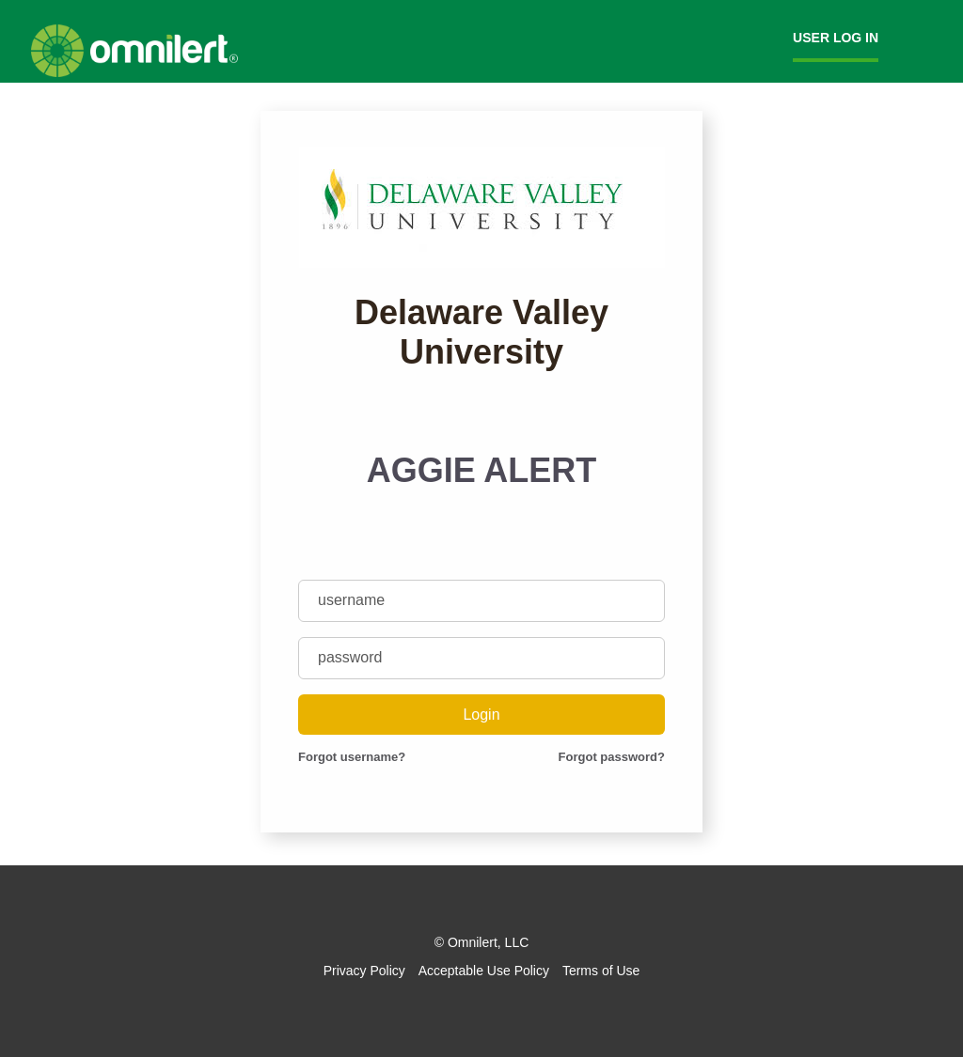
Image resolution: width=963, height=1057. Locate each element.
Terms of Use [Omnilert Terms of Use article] (600, 970)
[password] (481, 658)
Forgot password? (612, 757)
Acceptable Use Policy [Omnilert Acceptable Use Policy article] (483, 970)
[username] (481, 601)
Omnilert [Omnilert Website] (472, 942)
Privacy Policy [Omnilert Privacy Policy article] (364, 970)
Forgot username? (351, 757)
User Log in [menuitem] (835, 37)
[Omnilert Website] (134, 73)
